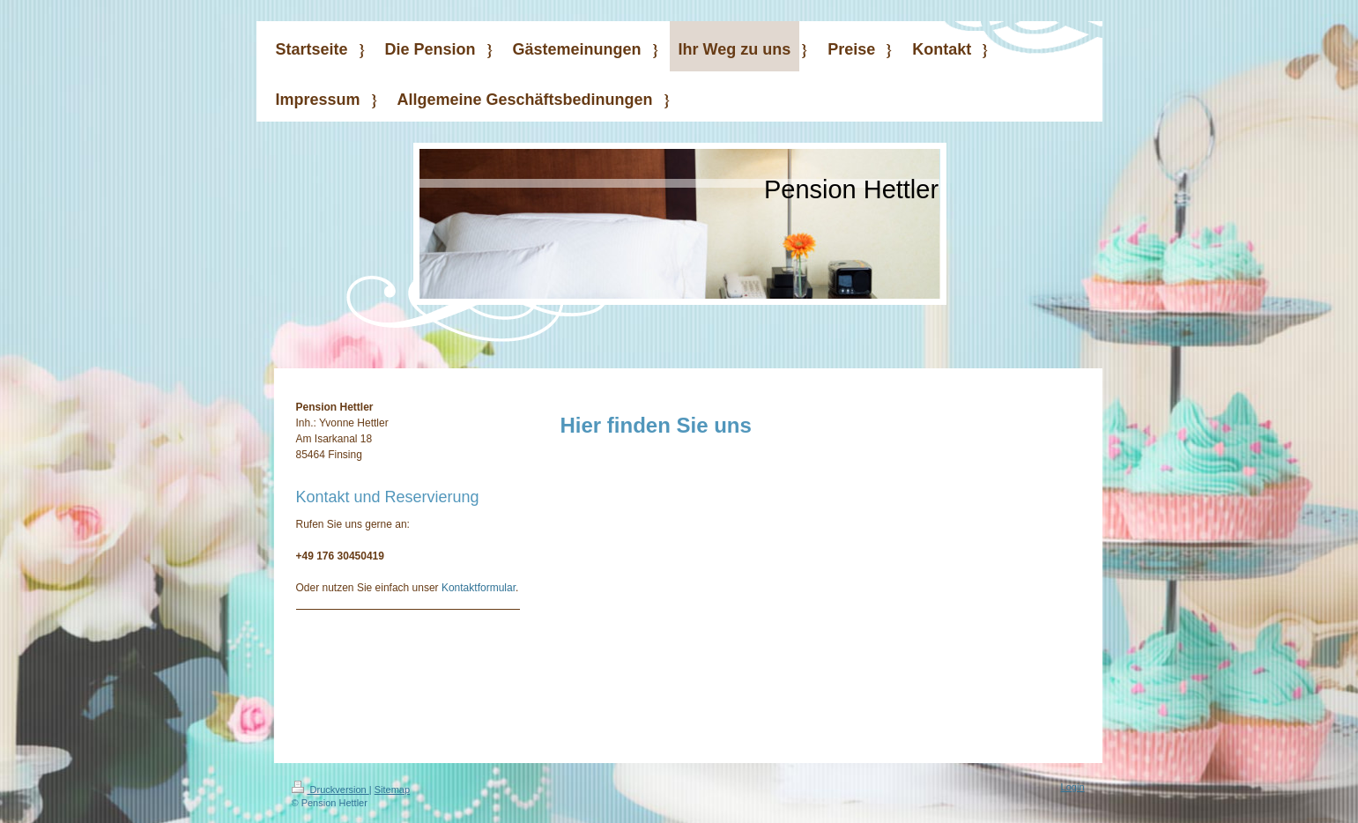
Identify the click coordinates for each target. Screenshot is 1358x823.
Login (1073, 787)
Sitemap (392, 789)
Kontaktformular (479, 588)
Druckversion (330, 789)
